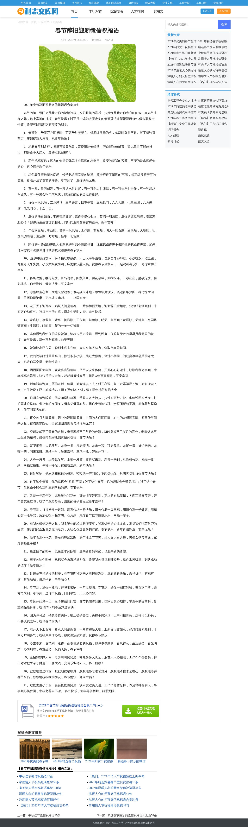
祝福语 (57, 22)
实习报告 (77, 2)
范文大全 (204, 141)
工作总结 (201, 2)
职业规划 (94, 2)
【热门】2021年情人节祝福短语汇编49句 (117, 776)
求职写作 (95, 11)
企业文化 (167, 2)
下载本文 (108, 39)
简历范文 (43, 2)
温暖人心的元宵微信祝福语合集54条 (113, 799)
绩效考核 (150, 2)
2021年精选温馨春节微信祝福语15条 (113, 782)
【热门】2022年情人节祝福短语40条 (44, 805)
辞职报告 (219, 2)
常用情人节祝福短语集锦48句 (109, 805)
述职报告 (173, 129)
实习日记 (173, 141)
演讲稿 (202, 129)
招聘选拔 (133, 2)
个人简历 (26, 2)
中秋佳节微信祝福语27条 (36, 776)
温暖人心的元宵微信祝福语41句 (110, 793)
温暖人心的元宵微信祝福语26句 (40, 793)
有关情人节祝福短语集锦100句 (40, 788)
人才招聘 (137, 11)
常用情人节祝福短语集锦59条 (39, 782)
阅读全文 (97, 39)
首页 (74, 11)
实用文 (158, 11)
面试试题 (204, 135)
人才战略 (173, 135)
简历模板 (60, 2)
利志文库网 (117, 822)
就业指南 (116, 11)
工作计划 (184, 2)
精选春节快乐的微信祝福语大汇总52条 (132, 815)
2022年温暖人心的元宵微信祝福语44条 (115, 788)
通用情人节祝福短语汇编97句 (39, 799)
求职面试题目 (113, 2)
